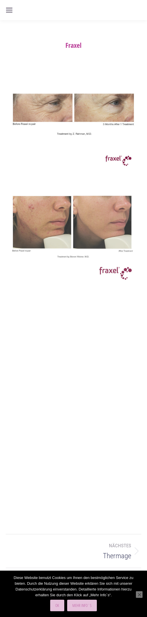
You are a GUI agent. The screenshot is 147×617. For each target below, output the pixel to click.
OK (57, 605)
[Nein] (139, 594)
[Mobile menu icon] (9, 10)
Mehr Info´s (82, 605)
